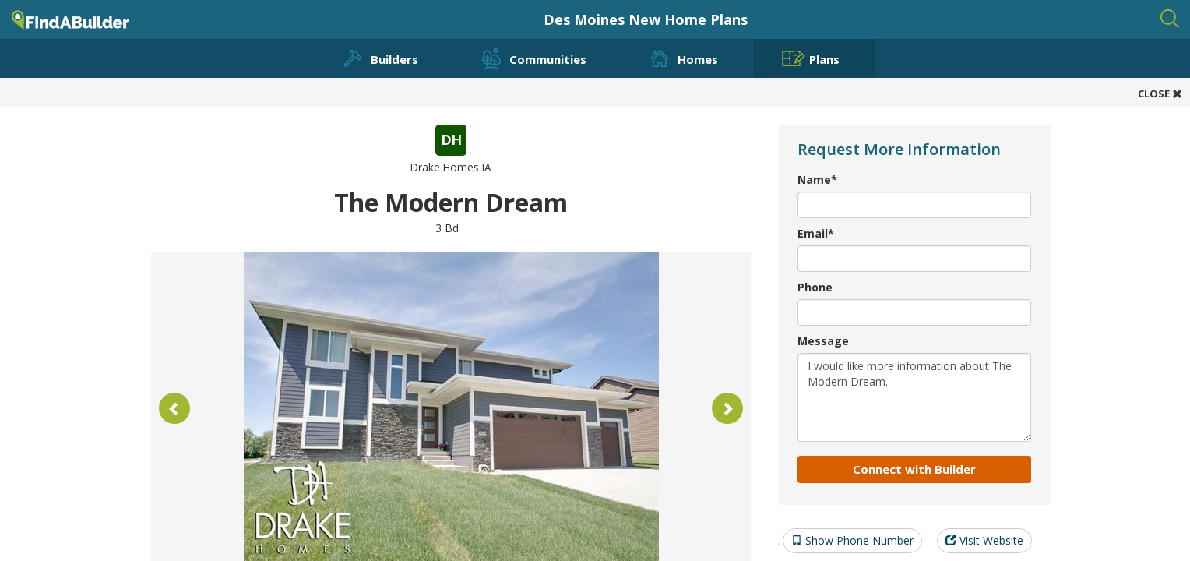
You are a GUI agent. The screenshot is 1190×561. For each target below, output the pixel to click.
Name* (817, 179)
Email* (815, 233)
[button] (174, 408)
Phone (815, 287)
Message (823, 340)
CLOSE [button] (1160, 93)
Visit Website (984, 540)
